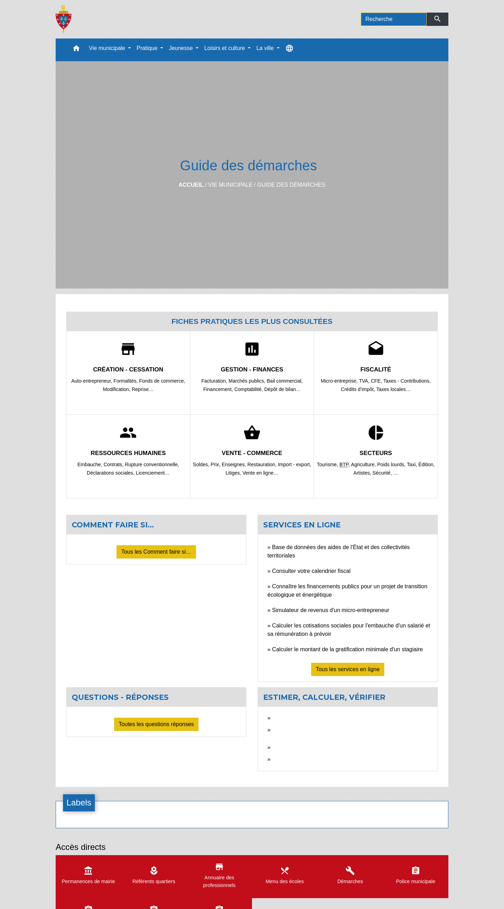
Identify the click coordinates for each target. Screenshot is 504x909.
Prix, (216, 464)
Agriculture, (364, 464)
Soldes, (202, 464)
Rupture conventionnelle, (152, 464)
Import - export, (294, 464)
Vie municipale (230, 185)
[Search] (394, 19)
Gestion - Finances (252, 369)
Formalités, (126, 381)
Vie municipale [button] (108, 48)
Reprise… (142, 389)
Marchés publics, (248, 381)
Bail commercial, (285, 381)
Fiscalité (375, 369)
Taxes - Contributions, (406, 381)
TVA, (365, 381)
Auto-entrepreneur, (92, 381)
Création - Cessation (128, 369)
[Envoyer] (438, 19)
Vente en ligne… (261, 473)
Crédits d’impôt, (358, 389)
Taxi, (413, 464)
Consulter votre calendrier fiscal (311, 571)
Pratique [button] (147, 48)
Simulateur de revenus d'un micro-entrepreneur (330, 610)
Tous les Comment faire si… (156, 552)
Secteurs (375, 453)
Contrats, (114, 464)
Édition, (426, 464)
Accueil (190, 185)
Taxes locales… (393, 389)
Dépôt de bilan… (282, 389)
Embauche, (90, 464)
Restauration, (262, 464)
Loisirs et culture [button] (225, 48)
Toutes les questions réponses (156, 724)
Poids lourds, (392, 464)
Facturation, (215, 381)
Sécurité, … (385, 473)
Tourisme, (328, 464)
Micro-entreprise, (340, 381)
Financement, (218, 389)
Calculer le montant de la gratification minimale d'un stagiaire (347, 649)
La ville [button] (265, 48)
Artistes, (363, 473)
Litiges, (233, 473)
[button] (76, 49)
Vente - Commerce (252, 453)
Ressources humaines (128, 453)
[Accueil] (63, 19)
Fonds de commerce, (162, 381)
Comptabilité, (249, 389)
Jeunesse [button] (181, 48)
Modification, (117, 389)
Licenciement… (153, 473)
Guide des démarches (291, 185)
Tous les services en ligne (347, 669)
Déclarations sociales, (111, 473)
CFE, (377, 381)
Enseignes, (234, 464)
